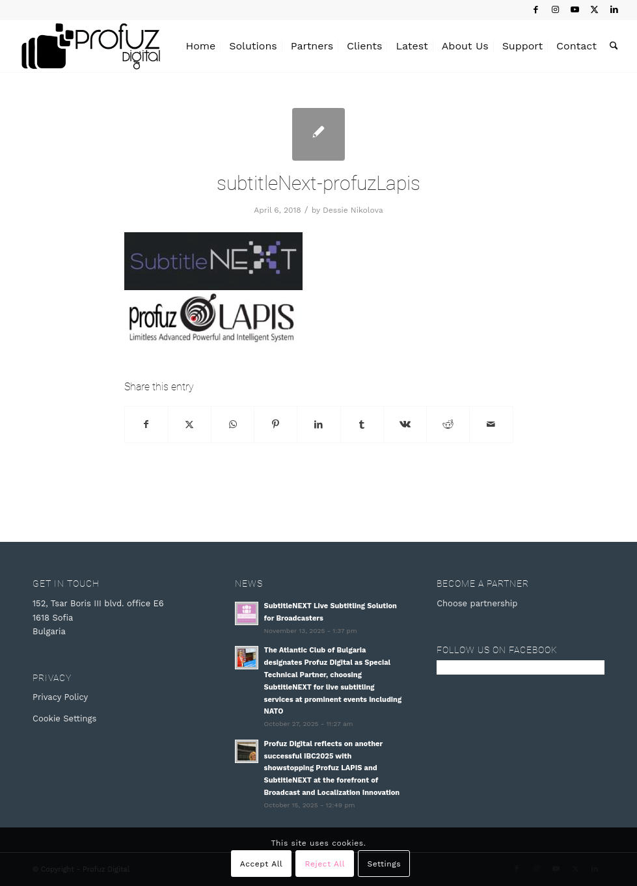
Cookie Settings (64, 718)
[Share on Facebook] (146, 424)
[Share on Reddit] (448, 424)
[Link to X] (594, 10)
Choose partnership (477, 603)
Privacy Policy (60, 697)
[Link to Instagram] (555, 10)
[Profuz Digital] (91, 46)
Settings (384, 863)
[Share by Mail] (491, 424)
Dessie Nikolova (353, 210)
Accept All (261, 863)
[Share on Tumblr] (362, 424)
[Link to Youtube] (574, 10)
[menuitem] (201, 46)
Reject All (325, 863)
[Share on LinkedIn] (318, 424)
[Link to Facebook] (535, 10)
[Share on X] (190, 424)
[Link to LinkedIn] (614, 10)
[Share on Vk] (405, 424)
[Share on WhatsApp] (232, 424)
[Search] (614, 46)
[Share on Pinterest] (275, 424)
